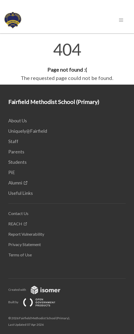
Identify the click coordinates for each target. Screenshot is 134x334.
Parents (16, 151)
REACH (15, 223)
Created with (38, 290)
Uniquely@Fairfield (27, 131)
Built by (36, 302)
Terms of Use (20, 254)
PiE (11, 172)
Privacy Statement (24, 244)
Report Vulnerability (26, 234)
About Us (17, 120)
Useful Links (20, 193)
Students (17, 162)
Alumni (15, 182)
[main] (67, 61)
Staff (13, 141)
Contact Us (18, 213)
